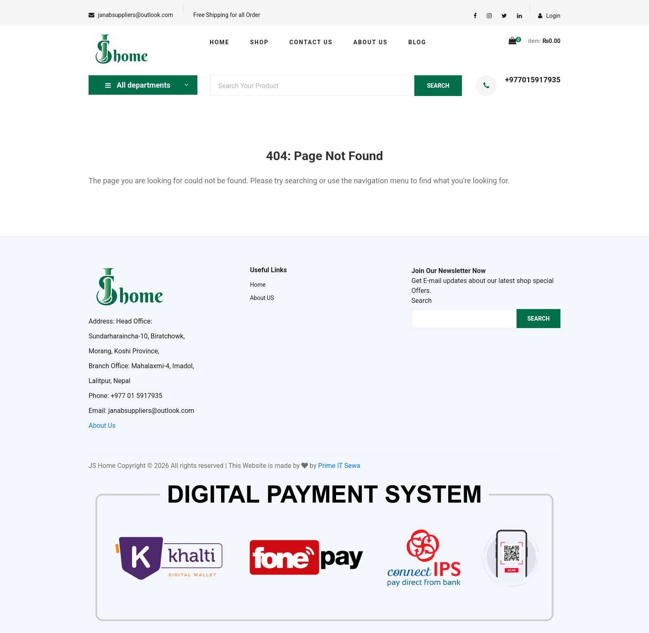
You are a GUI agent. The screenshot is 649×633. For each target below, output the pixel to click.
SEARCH (438, 85)
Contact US (310, 42)
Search (421, 301)
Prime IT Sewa (339, 466)
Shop (259, 42)
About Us (102, 425)
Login (549, 15)
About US (370, 42)
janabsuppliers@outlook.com (135, 15)
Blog (417, 42)
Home (220, 42)
